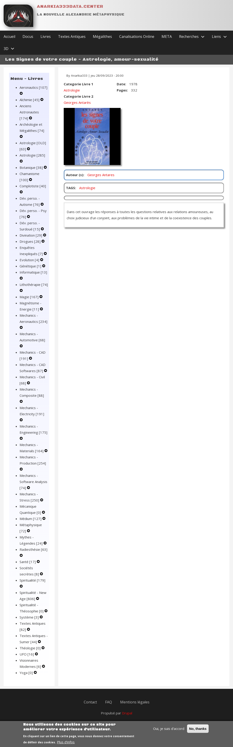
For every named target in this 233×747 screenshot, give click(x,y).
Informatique (33, 272)
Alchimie (30, 99)
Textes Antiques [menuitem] (72, 36)
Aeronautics (33, 87)
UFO (27, 654)
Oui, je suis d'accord (168, 731)
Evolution (30, 260)
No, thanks (198, 731)
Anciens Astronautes (29, 112)
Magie (29, 297)
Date (121, 84)
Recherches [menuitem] (193, 37)
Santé (28, 561)
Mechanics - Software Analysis (33, 481)
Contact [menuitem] (90, 702)
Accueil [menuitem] (9, 36)
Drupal (127, 713)
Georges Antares (100, 174)
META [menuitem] (167, 36)
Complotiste (33, 186)
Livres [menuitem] (46, 36)
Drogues (30, 241)
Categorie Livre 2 (78, 96)
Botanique (32, 167)
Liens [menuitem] (221, 37)
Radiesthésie (33, 549)
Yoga (27, 672)
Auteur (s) (74, 174)
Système (30, 617)
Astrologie (32, 155)
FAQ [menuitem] (108, 702)
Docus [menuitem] (28, 36)
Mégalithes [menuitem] (102, 36)
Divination (31, 235)
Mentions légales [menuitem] (134, 702)
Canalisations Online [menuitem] (136, 36)
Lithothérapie (34, 284)
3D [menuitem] (11, 49)
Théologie (30, 648)
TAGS (70, 187)
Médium (31, 518)
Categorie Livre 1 (78, 84)
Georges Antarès (77, 102)
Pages (122, 90)
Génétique (31, 266)
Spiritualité (32, 580)
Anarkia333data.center (70, 6)
